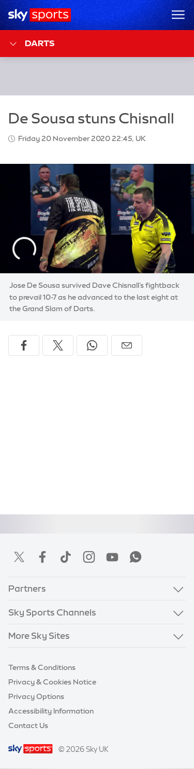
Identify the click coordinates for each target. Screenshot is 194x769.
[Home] (39, 15)
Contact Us (28, 725)
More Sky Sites (39, 635)
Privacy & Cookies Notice (52, 682)
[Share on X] (57, 345)
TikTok (65, 557)
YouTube (112, 557)
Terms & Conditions (42, 667)
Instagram (89, 557)
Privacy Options (36, 696)
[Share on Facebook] (23, 345)
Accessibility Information (51, 711)
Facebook (42, 557)
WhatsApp (135, 557)
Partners (27, 588)
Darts (31, 44)
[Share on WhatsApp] (92, 345)
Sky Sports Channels (52, 612)
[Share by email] (126, 345)
